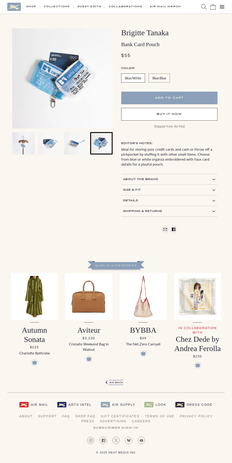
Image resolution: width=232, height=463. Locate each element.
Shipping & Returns (142, 211)
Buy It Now (169, 114)
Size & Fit (132, 190)
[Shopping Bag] (213, 6)
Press (87, 421)
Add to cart (169, 98)
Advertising (113, 421)
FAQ (66, 416)
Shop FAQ (85, 416)
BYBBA (143, 330)
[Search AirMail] (204, 6)
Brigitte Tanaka (145, 32)
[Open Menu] (222, 6)
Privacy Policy (196, 416)
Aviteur (88, 330)
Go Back (116, 382)
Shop (31, 6)
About (26, 416)
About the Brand (140, 179)
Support (47, 416)
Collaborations (125, 6)
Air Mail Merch (165, 6)
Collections (57, 6)
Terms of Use (159, 416)
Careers (141, 421)
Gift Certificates (120, 416)
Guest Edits (89, 6)
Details (130, 200)
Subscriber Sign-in (116, 428)
